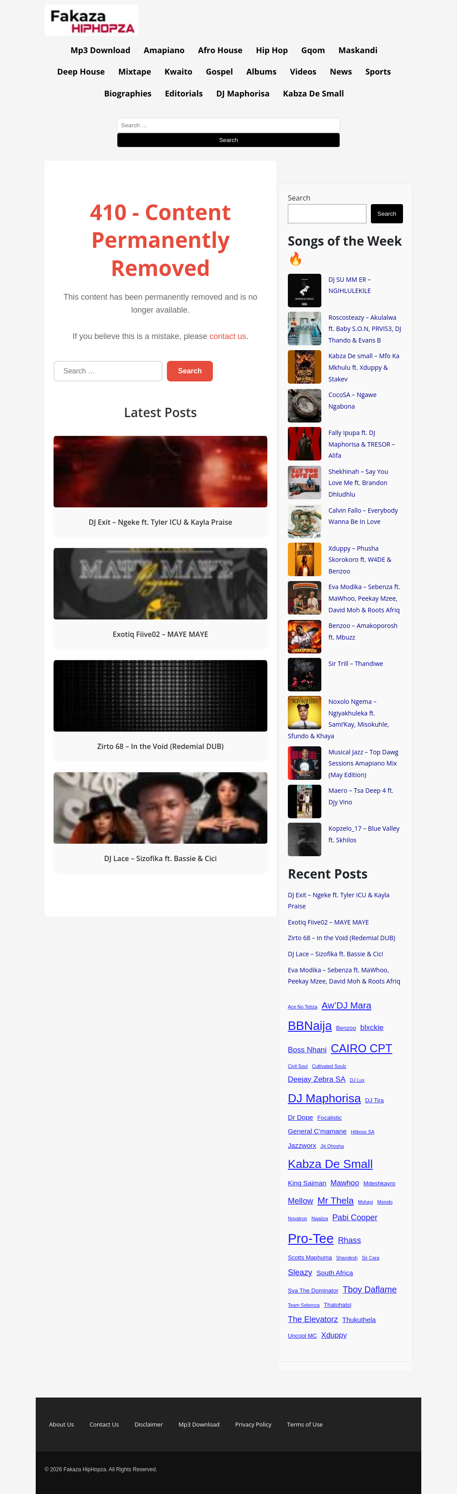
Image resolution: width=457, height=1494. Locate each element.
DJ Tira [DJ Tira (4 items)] (374, 1100)
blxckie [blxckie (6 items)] (371, 1027)
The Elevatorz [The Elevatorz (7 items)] (313, 1319)
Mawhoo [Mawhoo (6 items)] (345, 1183)
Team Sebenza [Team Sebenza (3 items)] (304, 1305)
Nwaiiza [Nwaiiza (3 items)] (320, 1218)
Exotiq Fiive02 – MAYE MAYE (328, 922)
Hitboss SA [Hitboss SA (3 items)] (362, 1131)
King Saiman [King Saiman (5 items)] (307, 1183)
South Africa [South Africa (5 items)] (334, 1272)
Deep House (81, 71)
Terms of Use (305, 1424)
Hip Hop (272, 50)
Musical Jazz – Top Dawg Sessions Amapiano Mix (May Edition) (363, 763)
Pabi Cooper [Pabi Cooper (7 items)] (354, 1217)
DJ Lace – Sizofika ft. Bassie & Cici (335, 954)
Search (299, 198)
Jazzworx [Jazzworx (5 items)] (302, 1145)
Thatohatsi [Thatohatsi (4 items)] (338, 1304)
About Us (61, 1424)
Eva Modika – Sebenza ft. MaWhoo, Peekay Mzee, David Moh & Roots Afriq (364, 598)
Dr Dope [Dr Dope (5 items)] (300, 1117)
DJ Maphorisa (243, 93)
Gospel (219, 71)
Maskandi (358, 50)
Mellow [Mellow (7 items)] (300, 1200)
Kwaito (179, 71)
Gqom (313, 50)
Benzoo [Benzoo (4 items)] (346, 1028)
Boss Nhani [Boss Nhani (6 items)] (307, 1050)
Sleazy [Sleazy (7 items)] (300, 1272)
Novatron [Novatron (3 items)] (297, 1218)
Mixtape (134, 71)
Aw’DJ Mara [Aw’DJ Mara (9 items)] (346, 1005)
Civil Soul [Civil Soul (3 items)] (297, 1066)
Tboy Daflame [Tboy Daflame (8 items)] (370, 1289)
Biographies (127, 93)
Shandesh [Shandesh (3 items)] (346, 1257)
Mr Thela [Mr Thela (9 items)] (335, 1200)
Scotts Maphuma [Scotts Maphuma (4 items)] (310, 1257)
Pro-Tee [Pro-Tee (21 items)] (311, 1238)
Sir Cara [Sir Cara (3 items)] (370, 1257)
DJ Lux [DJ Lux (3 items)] (357, 1080)
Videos (303, 71)
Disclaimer (148, 1424)
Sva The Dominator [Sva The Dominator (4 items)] (313, 1290)
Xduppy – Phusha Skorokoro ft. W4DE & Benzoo (359, 559)
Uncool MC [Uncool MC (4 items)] (302, 1335)
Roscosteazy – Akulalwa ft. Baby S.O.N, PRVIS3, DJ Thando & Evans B (364, 328)
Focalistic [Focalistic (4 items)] (329, 1117)
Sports (378, 71)
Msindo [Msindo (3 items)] (384, 1202)
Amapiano (164, 50)
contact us (228, 336)
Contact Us (104, 1424)
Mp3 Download (100, 50)
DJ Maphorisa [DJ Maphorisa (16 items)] (324, 1098)
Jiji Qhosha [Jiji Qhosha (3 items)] (332, 1146)
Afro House (220, 50)
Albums (261, 71)
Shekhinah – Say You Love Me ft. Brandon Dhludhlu (358, 482)
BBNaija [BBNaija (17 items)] (310, 1026)
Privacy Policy (253, 1424)
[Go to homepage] (91, 33)
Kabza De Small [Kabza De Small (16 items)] (330, 1164)
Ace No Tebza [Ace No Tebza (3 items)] (302, 1006)
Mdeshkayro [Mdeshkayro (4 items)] (379, 1183)
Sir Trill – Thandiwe (355, 663)
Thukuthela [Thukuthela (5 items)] (359, 1319)
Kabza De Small (313, 93)
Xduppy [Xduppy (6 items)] (334, 1335)
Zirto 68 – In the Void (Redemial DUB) (341, 937)
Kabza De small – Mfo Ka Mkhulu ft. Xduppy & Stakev (363, 367)
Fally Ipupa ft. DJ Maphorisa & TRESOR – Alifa (361, 444)
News (341, 71)
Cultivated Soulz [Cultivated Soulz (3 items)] (329, 1066)
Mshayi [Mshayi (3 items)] (365, 1202)
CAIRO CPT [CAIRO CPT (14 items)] (361, 1048)
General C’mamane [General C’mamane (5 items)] (317, 1131)
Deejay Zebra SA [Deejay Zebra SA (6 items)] (316, 1079)
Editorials (184, 93)
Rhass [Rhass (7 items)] (349, 1240)
